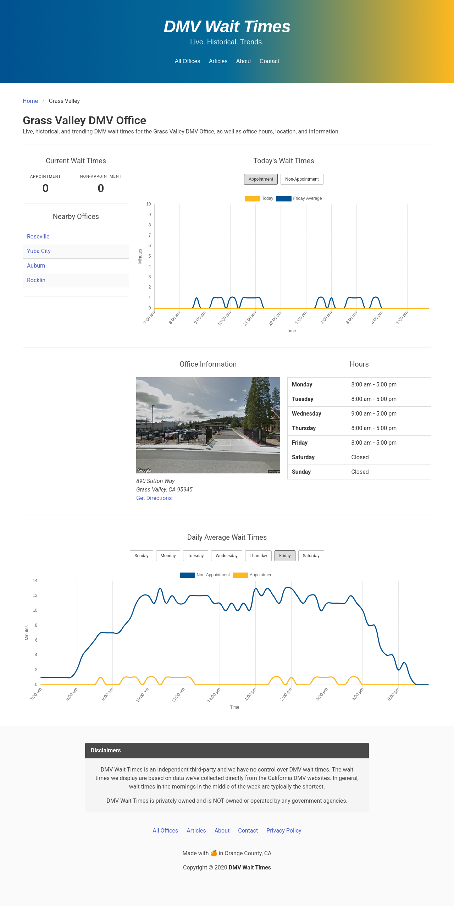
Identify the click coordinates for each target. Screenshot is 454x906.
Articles (218, 61)
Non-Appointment (302, 179)
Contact (269, 61)
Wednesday (227, 555)
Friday (284, 555)
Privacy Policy (283, 830)
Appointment (261, 179)
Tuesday (196, 555)
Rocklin (36, 280)
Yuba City (39, 251)
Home (30, 101)
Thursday (258, 555)
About (243, 61)
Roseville (38, 236)
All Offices (187, 61)
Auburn (36, 265)
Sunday (141, 555)
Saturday (311, 555)
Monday (168, 555)
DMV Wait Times (227, 26)
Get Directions (154, 498)
